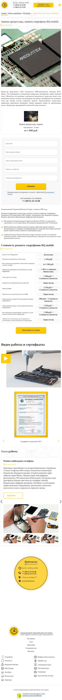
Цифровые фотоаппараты (44, 657)
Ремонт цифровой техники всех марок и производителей (4, 5)
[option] (31, 417)
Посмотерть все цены (31, 330)
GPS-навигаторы (41, 668)
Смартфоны (7, 657)
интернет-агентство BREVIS (32, 695)
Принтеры (6, 680)
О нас (31, 642)
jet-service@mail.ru (28, 581)
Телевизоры (40, 672)
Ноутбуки (6, 672)
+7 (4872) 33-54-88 (19, 5)
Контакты (31, 651)
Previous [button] (3, 440)
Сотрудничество (31, 648)
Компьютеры (7, 676)
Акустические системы (43, 676)
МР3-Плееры (7, 668)
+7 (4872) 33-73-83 (19, 7)
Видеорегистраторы (9, 664)
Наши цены (31, 645)
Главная (3, 13)
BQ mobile (26, 13)
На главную (31, 639)
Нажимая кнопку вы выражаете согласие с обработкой (30, 193)
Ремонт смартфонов (14, 13)
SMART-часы (40, 661)
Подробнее (11, 495)
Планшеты (6, 661)
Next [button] (58, 440)
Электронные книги (42, 665)
